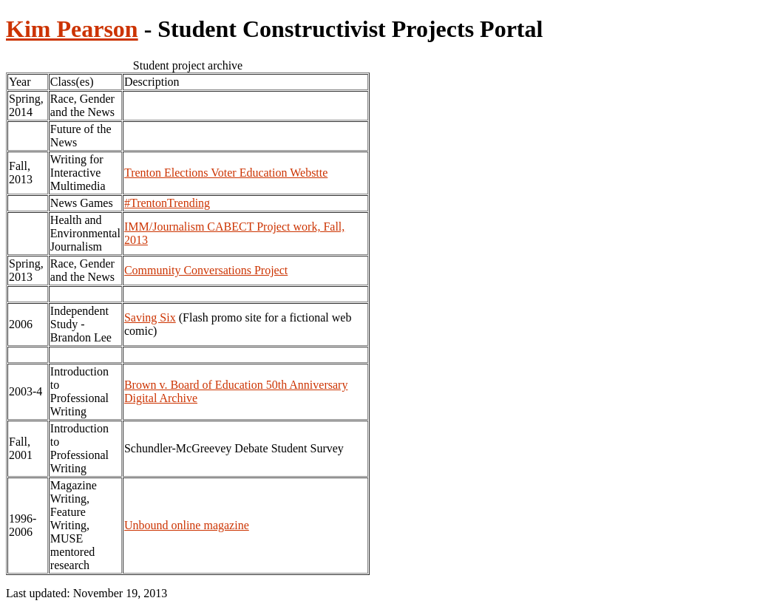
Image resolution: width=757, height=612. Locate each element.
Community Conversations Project (206, 270)
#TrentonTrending (167, 203)
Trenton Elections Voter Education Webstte (225, 172)
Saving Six (150, 317)
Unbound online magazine (186, 525)
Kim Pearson (72, 29)
